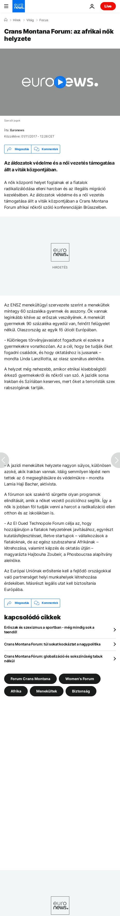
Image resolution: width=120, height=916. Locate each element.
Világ (30, 20)
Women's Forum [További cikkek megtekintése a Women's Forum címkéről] (79, 678)
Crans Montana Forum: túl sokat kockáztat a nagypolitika (52, 644)
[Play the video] (60, 82)
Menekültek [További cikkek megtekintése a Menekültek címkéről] (46, 691)
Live (108, 6)
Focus (43, 20)
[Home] (5, 20)
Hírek (17, 20)
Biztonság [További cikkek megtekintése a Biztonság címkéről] (81, 691)
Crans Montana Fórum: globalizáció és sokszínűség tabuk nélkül (53, 658)
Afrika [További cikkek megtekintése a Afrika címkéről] (16, 691)
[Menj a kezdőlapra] (18, 6)
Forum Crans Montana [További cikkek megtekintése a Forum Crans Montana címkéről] (30, 678)
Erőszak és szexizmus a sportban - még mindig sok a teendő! (49, 629)
